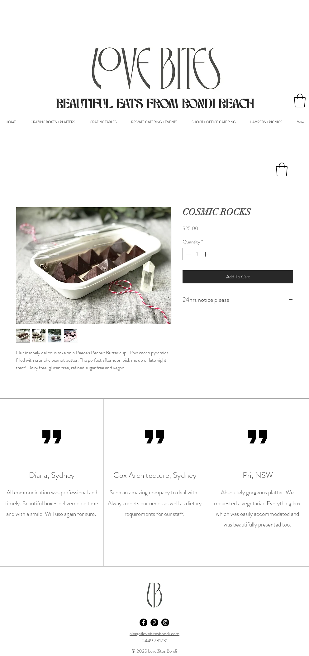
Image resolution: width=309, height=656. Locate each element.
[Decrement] (187, 254)
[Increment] (206, 254)
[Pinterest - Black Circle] (154, 622)
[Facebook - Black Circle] (143, 622)
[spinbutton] (197, 254)
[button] (300, 100)
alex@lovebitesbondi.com (154, 633)
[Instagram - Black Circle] (165, 622)
